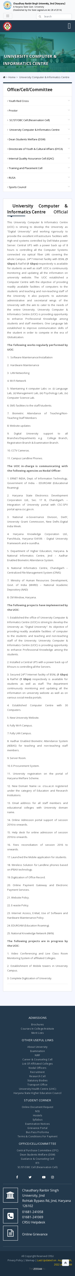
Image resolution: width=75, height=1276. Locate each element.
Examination (37, 1051)
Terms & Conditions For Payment (37, 1136)
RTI (37, 1163)
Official (61, 212)
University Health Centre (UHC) (37, 1089)
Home (12, 77)
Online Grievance (35, 1234)
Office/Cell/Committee (29, 89)
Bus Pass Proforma (37, 1132)
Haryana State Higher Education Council (37, 1093)
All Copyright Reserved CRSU (37, 1256)
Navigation (18, 27)
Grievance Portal (37, 1128)
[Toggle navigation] (7, 16)
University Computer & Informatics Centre (44, 77)
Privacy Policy (15, 1260)
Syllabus (37, 1119)
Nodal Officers (37, 1068)
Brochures (37, 1024)
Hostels (37, 1115)
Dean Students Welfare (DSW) (37, 1154)
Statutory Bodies (37, 1080)
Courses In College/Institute (37, 1028)
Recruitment (37, 1072)
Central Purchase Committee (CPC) (37, 1150)
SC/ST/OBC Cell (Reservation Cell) (37, 1167)
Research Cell (37, 1076)
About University (37, 1047)
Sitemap (30, 1260)
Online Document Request (37, 1107)
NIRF (37, 1055)
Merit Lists (37, 1033)
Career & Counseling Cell (37, 1059)
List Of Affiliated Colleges (37, 1063)
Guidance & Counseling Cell (37, 1158)
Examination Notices (37, 1124)
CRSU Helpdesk (33, 1222)
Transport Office (37, 1084)
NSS (37, 1111)
